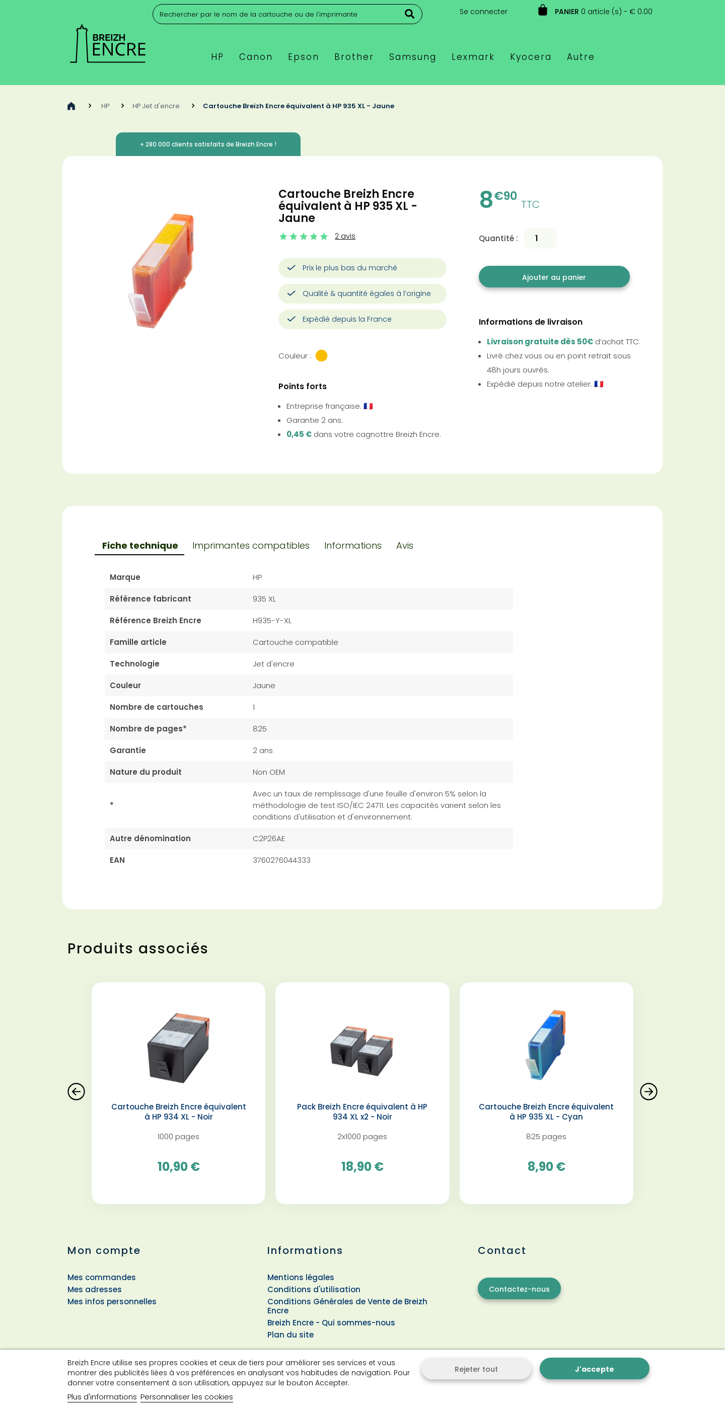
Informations (353, 545)
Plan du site (290, 1334)
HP (105, 106)
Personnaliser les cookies (186, 1396)
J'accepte (594, 1369)
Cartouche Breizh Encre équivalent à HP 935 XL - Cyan (546, 1112)
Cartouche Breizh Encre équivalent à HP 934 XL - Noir (178, 1112)
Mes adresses (94, 1289)
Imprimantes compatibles (251, 545)
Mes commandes (101, 1277)
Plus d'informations (102, 1396)
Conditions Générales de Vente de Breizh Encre (347, 1306)
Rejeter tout (476, 1369)
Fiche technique (140, 545)
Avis (404, 545)
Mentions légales (300, 1277)
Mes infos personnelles (112, 1301)
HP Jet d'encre (156, 106)
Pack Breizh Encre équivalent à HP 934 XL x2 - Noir (362, 1112)
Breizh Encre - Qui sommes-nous (331, 1322)
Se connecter (484, 12)
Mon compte (104, 1250)
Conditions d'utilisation (313, 1289)
